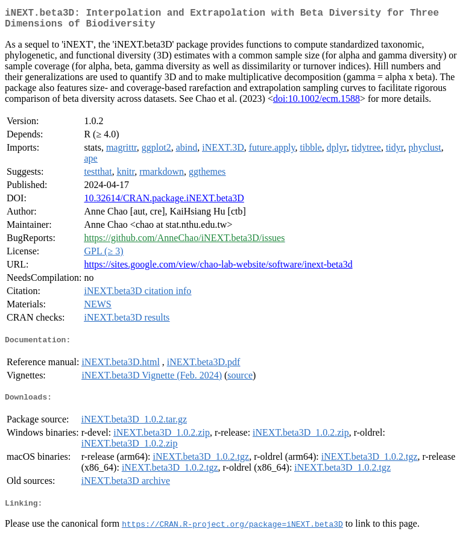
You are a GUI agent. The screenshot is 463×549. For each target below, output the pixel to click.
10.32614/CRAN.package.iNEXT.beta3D (164, 203)
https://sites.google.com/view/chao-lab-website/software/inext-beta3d (218, 269)
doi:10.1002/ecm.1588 (316, 103)
